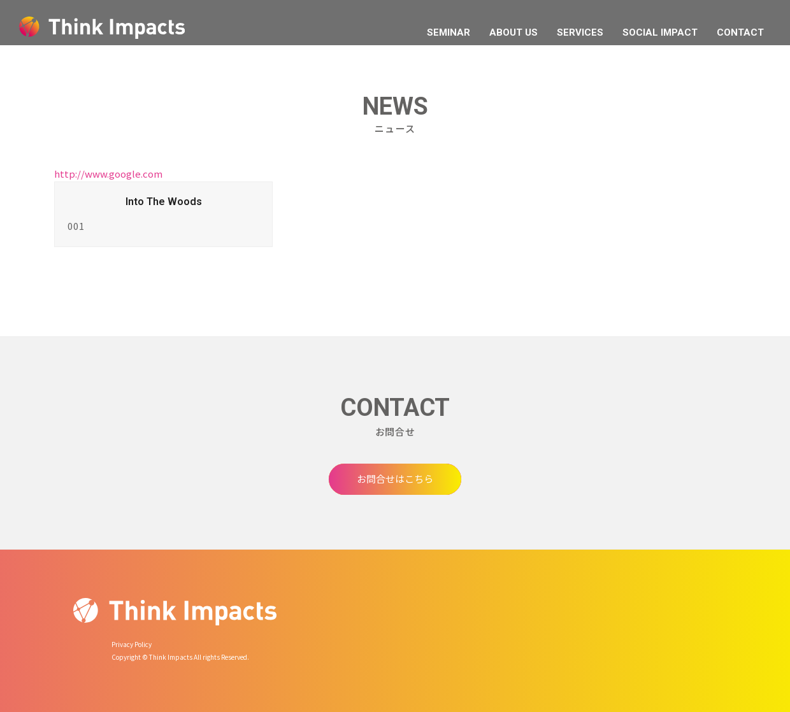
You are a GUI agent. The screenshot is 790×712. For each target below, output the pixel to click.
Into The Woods (164, 202)
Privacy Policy (131, 644)
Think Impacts (102, 28)
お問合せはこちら (395, 478)
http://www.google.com (108, 173)
